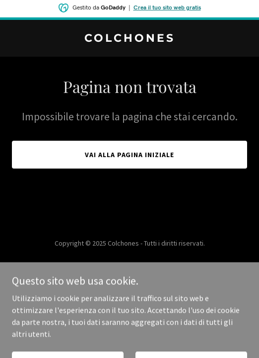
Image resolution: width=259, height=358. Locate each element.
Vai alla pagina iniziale (130, 154)
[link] (129, 39)
